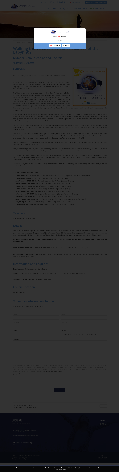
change (66, 64)
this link (68, 468)
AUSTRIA (55, 64)
